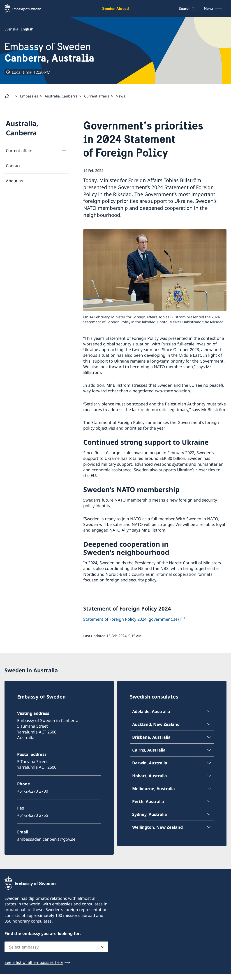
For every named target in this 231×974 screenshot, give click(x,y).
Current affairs (96, 96)
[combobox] (56, 946)
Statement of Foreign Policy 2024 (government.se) (131, 619)
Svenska (11, 29)
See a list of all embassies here (34, 962)
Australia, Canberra (61, 96)
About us (14, 181)
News (120, 96)
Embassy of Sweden (49, 52)
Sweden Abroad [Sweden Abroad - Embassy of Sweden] (115, 8)
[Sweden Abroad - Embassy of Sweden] (27, 8)
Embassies (29, 96)
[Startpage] (9, 96)
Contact (13, 166)
